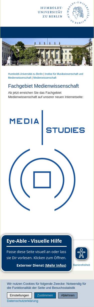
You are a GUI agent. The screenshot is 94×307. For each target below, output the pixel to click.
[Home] (18, 32)
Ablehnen (67, 295)
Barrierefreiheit (81, 265)
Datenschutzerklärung (22, 301)
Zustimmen (45, 295)
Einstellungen (19, 295)
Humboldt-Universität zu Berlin (25, 74)
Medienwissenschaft (44, 77)
